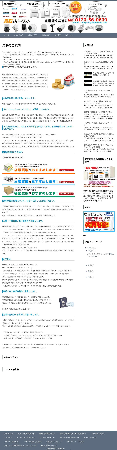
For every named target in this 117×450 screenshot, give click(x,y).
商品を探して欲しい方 (54, 441)
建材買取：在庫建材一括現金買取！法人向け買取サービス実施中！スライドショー (103, 83)
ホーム (6, 35)
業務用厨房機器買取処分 (47, 433)
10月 (90, 250)
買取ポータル (9, 433)
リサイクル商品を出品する (33, 441)
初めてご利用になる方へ (49, 445)
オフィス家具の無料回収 (26, 433)
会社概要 (55, 35)
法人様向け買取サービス (47, 437)
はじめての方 (17, 35)
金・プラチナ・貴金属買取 (25, 437)
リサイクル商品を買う (12, 441)
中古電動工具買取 (98, 433)
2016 (89, 247)
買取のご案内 (31, 35)
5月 (89, 270)
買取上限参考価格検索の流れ (70, 437)
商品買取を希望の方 (91, 437)
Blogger (67, 448)
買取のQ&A (44, 35)
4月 (89, 276)
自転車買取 (8, 437)
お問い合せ (66, 35)
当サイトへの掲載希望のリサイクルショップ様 (20, 445)
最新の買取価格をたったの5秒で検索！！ (74, 433)
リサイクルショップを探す (75, 441)
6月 (89, 264)
